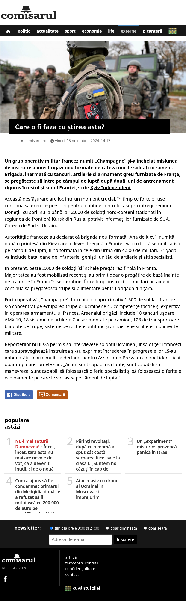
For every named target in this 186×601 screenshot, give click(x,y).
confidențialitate (80, 568)
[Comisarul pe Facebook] (5, 578)
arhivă (71, 557)
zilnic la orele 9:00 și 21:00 (74, 528)
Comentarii (52, 395)
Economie (92, 31)
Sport (70, 31)
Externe (128, 31)
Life (111, 31)
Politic (24, 31)
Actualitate (47, 31)
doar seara (155, 528)
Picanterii (152, 31)
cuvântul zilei (82, 588)
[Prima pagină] (8, 30)
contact (72, 574)
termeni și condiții (81, 562)
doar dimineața (121, 528)
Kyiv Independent (110, 187)
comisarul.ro (35, 140)
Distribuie (18, 395)
